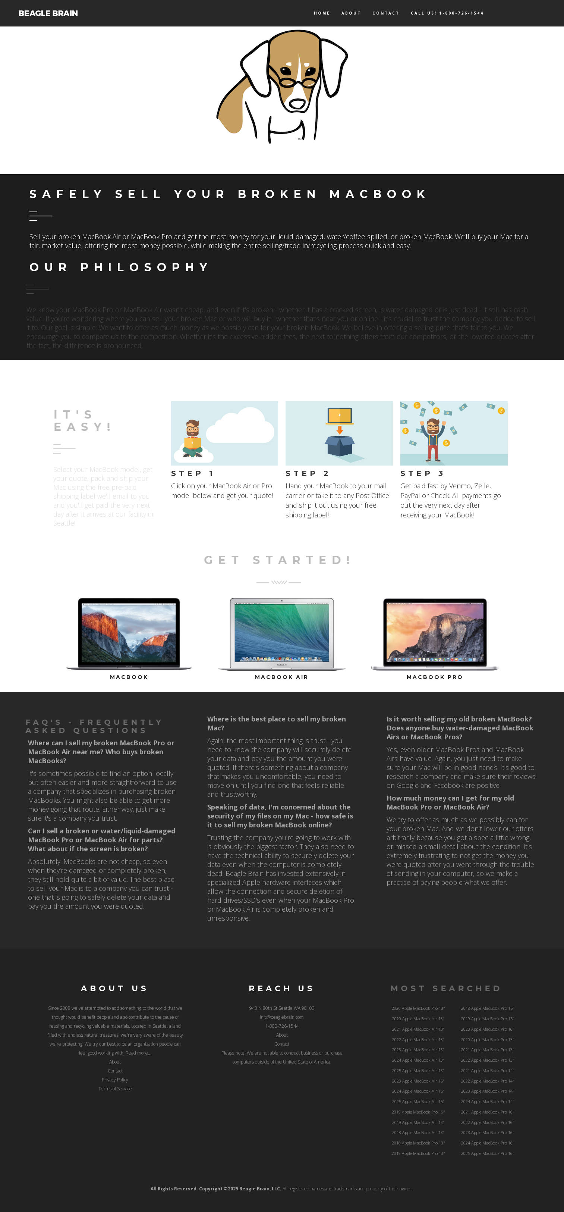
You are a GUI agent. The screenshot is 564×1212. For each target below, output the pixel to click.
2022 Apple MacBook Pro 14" (487, 1081)
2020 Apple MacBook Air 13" (418, 1018)
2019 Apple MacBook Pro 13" (418, 1153)
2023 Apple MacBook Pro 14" (487, 1091)
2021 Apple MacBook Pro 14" (487, 1070)
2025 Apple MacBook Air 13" (418, 1070)
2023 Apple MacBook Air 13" (418, 1049)
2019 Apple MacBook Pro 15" (487, 1018)
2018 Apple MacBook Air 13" (418, 1132)
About (351, 13)
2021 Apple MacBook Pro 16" (487, 1112)
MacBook (129, 677)
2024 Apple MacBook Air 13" (418, 1060)
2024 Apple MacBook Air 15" (418, 1091)
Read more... (138, 1053)
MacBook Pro (435, 677)
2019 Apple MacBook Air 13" (418, 1122)
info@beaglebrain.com (282, 1017)
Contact (386, 13)
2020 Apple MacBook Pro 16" (487, 1029)
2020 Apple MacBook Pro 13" (418, 1008)
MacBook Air (282, 677)
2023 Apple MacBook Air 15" (418, 1081)
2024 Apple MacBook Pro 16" (487, 1143)
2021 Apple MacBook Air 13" (418, 1029)
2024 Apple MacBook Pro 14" (487, 1101)
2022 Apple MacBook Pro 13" (487, 1060)
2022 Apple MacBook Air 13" (418, 1039)
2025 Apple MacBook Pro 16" (487, 1153)
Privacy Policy (115, 1080)
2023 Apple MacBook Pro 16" (487, 1132)
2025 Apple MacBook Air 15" (418, 1101)
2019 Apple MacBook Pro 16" (418, 1112)
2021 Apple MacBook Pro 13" (487, 1049)
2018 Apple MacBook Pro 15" (487, 1008)
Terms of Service (115, 1089)
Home (322, 13)
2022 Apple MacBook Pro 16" (487, 1122)
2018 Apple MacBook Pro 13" (418, 1143)
